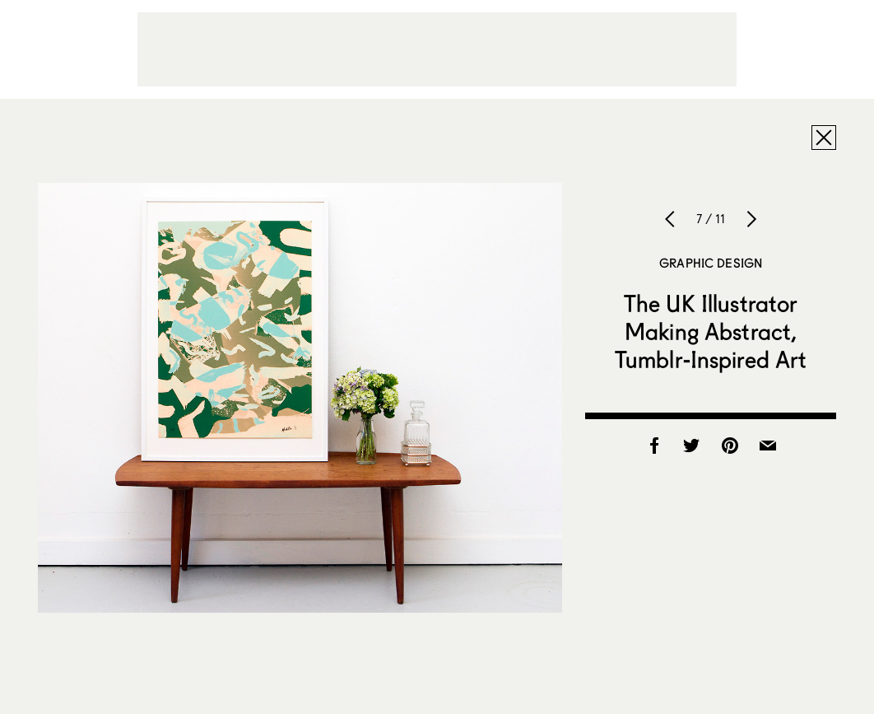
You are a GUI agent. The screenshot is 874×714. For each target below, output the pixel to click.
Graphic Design (710, 262)
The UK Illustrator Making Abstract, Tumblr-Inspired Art (711, 331)
